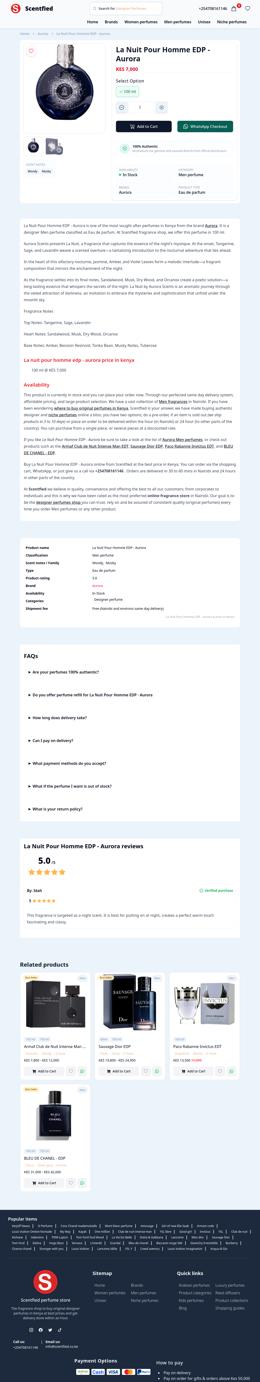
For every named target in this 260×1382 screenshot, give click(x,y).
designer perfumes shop (59, 502)
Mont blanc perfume (118, 1226)
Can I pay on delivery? (53, 740)
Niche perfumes (232, 21)
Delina (37, 1243)
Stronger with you (52, 1249)
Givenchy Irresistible (204, 1243)
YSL (221, 1232)
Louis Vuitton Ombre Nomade (32, 1232)
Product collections (231, 1300)
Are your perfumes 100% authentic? (66, 672)
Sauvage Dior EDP (146, 446)
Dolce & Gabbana (151, 1237)
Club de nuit (239, 1232)
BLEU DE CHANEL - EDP (44, 1158)
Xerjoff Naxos (21, 1226)
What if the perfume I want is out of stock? (72, 786)
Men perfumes (177, 21)
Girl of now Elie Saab (175, 1226)
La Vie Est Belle (122, 1237)
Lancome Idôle (107, 1249)
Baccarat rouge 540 (169, 1243)
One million (102, 1232)
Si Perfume (45, 1226)
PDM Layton (60, 1237)
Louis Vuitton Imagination (185, 1249)
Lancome (177, 1237)
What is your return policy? (57, 809)
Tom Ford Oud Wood (90, 1237)
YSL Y (128, 1249)
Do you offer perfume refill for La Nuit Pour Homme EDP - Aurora (93, 695)
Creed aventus (150, 1249)
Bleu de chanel (138, 1243)
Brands (111, 21)
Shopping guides (230, 1308)
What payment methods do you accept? (69, 763)
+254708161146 (213, 8)
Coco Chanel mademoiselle (79, 1226)
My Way (65, 1232)
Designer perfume (108, 599)
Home (92, 21)
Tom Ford (18, 1243)
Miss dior (198, 1237)
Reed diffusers (227, 1292)
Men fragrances (173, 401)
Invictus (205, 1232)
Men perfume (191, 174)
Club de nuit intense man (135, 1232)
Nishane (17, 1237)
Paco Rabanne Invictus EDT (189, 446)
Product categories (195, 1292)
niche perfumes (62, 414)
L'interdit (96, 1243)
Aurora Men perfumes (182, 439)
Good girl (185, 1232)
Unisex (204, 21)
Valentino (37, 1237)
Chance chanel (21, 1249)
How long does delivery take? (60, 717)
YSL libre (165, 1232)
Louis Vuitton (80, 1249)
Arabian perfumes (194, 1285)
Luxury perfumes (230, 1285)
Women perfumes (141, 21)
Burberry (232, 1243)
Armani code (205, 1226)
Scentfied (39, 8)
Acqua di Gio (218, 1249)
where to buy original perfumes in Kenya (91, 408)
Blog (183, 1308)
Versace (77, 1243)
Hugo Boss (56, 1243)
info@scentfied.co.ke (61, 1346)
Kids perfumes (191, 1300)
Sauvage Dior (221, 1237)
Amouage (146, 1226)
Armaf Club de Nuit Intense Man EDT (95, 446)
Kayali (82, 1232)
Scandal (115, 1243)
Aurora (43, 33)
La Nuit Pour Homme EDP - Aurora (83, 33)
